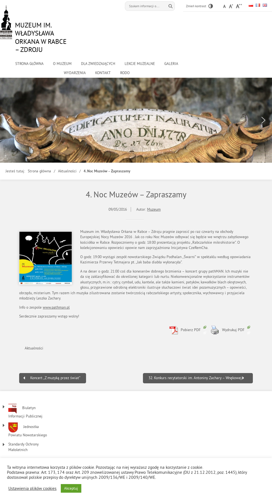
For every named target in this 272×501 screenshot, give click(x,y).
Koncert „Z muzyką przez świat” (55, 378)
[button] (8, 120)
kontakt (103, 73)
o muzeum (62, 63)
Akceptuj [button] (71, 488)
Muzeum (154, 209)
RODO (125, 73)
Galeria (171, 63)
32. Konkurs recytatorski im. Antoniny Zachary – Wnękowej (195, 378)
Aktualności (67, 171)
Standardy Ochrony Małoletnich (23, 447)
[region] (136, 120)
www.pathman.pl (56, 307)
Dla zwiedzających (98, 63)
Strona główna (29, 63)
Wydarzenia (75, 73)
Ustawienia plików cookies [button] (32, 488)
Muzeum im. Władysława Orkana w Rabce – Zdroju (41, 37)
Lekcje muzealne (140, 63)
